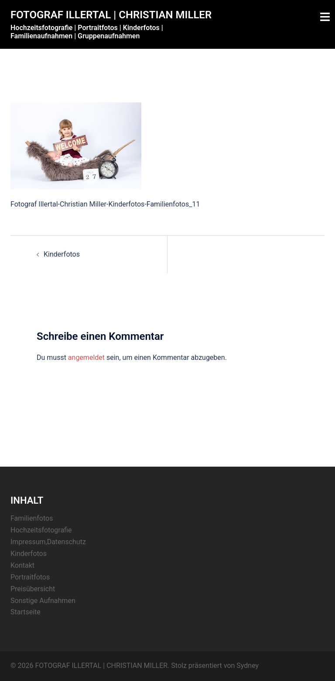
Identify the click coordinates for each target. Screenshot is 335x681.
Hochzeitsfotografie (41, 530)
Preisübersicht (32, 589)
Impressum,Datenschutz (48, 542)
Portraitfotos (30, 577)
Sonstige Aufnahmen (42, 600)
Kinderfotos (62, 254)
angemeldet (86, 357)
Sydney (247, 665)
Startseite (25, 612)
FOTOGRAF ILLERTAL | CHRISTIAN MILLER (111, 15)
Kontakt (22, 565)
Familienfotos (31, 518)
